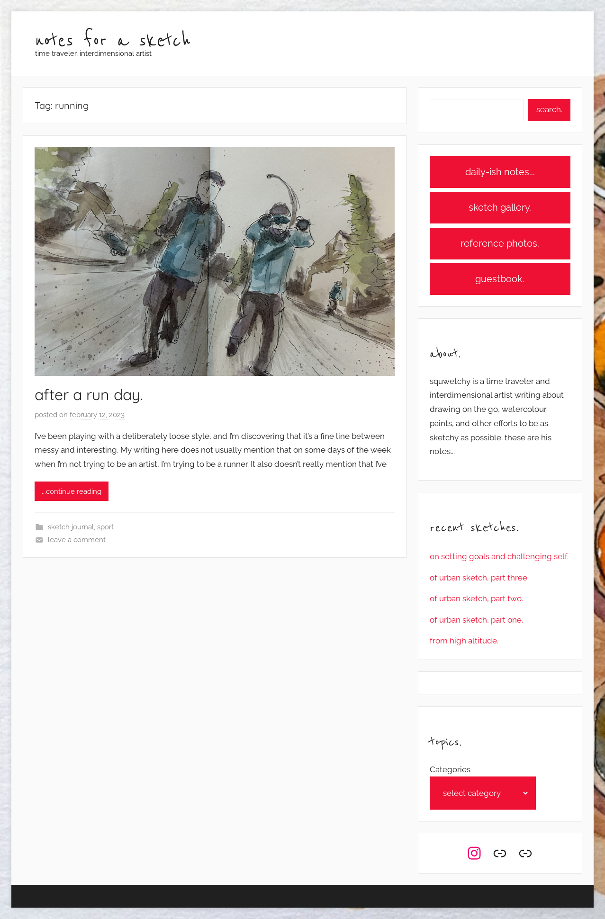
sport (105, 527)
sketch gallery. (500, 207)
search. (549, 109)
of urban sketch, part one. (476, 620)
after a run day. (89, 394)
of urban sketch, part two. (476, 598)
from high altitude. (464, 640)
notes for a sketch (112, 41)
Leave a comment (77, 539)
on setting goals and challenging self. (499, 556)
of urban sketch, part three (478, 577)
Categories (450, 769)
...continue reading (71, 491)
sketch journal (71, 527)
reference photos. (500, 243)
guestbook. (499, 279)
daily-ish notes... (500, 172)
